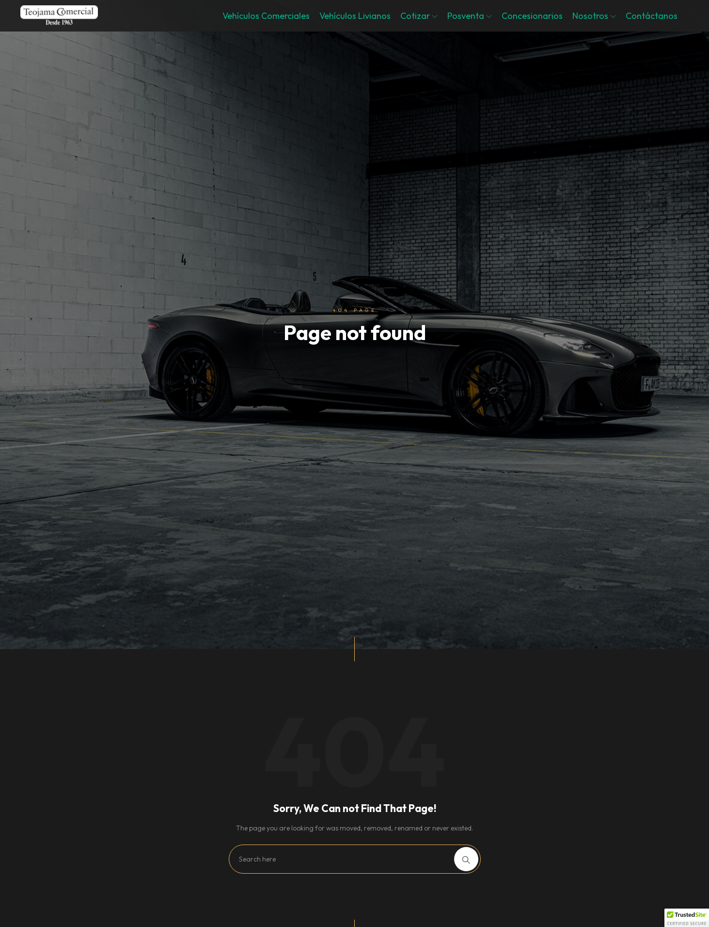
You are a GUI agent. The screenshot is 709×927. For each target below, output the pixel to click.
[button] (686, 918)
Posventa (469, 15)
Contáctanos (651, 15)
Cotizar (419, 15)
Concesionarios (532, 15)
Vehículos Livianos (355, 15)
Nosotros (594, 15)
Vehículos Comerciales (266, 15)
